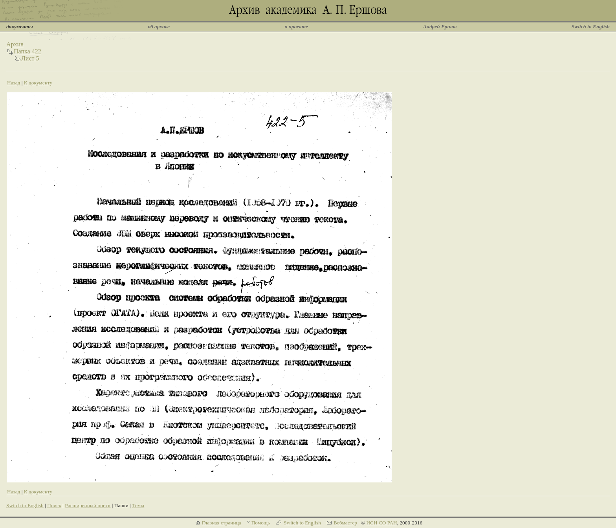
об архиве (159, 26)
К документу (38, 83)
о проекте (296, 26)
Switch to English (591, 26)
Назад (13, 83)
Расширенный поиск (87, 505)
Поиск (54, 505)
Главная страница (221, 523)
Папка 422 (27, 51)
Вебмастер (345, 523)
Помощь (260, 523)
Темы (138, 505)
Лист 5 (30, 58)
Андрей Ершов (440, 26)
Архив (15, 44)
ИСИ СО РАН (381, 523)
